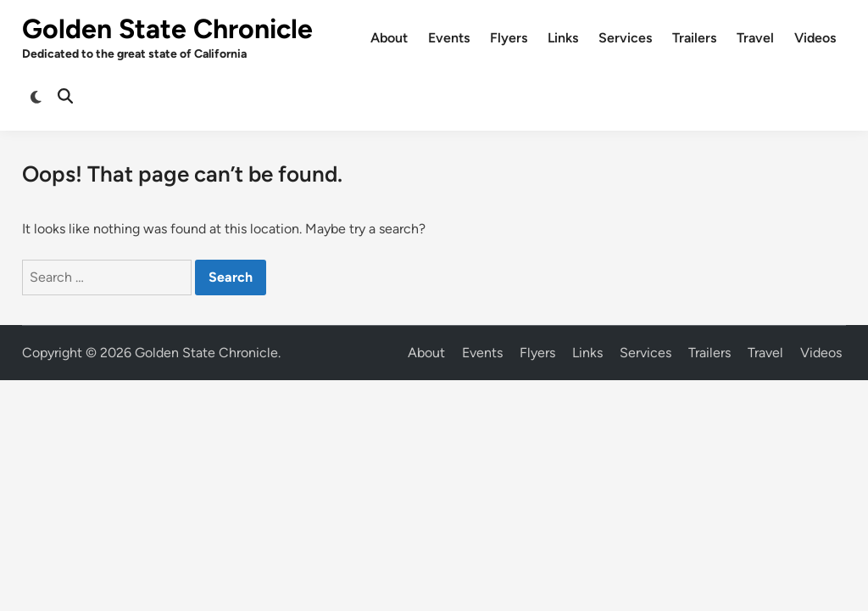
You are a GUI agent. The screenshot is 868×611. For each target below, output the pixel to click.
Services (625, 38)
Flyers (508, 38)
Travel (755, 38)
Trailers (694, 38)
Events (449, 38)
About (389, 38)
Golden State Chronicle (167, 29)
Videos (815, 38)
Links (563, 38)
